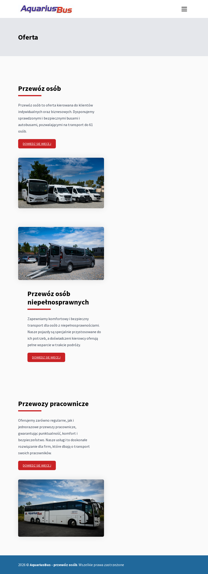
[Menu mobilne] (184, 9)
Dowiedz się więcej (37, 144)
